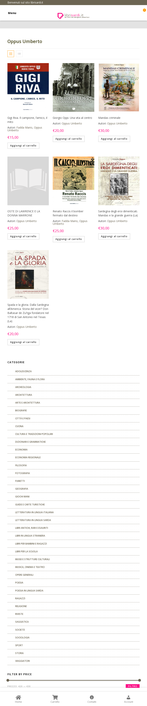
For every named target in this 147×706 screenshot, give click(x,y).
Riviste (19, 614)
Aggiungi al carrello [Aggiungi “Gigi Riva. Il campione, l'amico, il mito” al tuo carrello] (23, 145)
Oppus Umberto (72, 123)
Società (20, 629)
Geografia (21, 488)
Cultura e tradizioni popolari (34, 434)
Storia (19, 653)
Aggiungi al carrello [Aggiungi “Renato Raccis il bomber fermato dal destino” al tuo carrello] (68, 239)
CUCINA (19, 426)
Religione (21, 606)
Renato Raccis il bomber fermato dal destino (68, 213)
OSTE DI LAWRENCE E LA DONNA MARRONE (23, 213)
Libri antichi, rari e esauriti (31, 528)
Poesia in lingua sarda (29, 590)
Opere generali (24, 574)
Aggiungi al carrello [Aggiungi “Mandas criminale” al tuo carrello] (114, 138)
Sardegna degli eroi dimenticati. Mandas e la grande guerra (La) (118, 213)
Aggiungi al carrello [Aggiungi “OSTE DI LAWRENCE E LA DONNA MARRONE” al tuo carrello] (23, 236)
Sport (19, 645)
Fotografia (22, 473)
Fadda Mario (24, 127)
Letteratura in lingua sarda (33, 520)
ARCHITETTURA (23, 395)
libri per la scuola (26, 551)
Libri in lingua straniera (30, 535)
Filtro (132, 686)
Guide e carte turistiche (30, 504)
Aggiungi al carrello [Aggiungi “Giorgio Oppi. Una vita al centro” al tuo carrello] (68, 138)
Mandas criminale (109, 118)
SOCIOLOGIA (22, 637)
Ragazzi (20, 598)
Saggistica (22, 621)
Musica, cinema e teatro (30, 567)
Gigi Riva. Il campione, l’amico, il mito (27, 120)
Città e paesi (22, 418)
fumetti (20, 481)
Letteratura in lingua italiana (34, 512)
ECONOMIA (21, 449)
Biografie (21, 410)
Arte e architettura (27, 402)
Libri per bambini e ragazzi (31, 543)
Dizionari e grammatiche (30, 441)
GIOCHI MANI (22, 496)
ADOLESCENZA (23, 371)
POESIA (19, 582)
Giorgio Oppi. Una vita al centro (72, 118)
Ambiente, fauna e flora (30, 379)
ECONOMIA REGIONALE (28, 457)
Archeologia (23, 387)
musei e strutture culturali (32, 559)
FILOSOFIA (21, 465)
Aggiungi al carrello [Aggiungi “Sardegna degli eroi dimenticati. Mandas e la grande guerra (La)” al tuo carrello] (114, 236)
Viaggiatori (22, 661)
